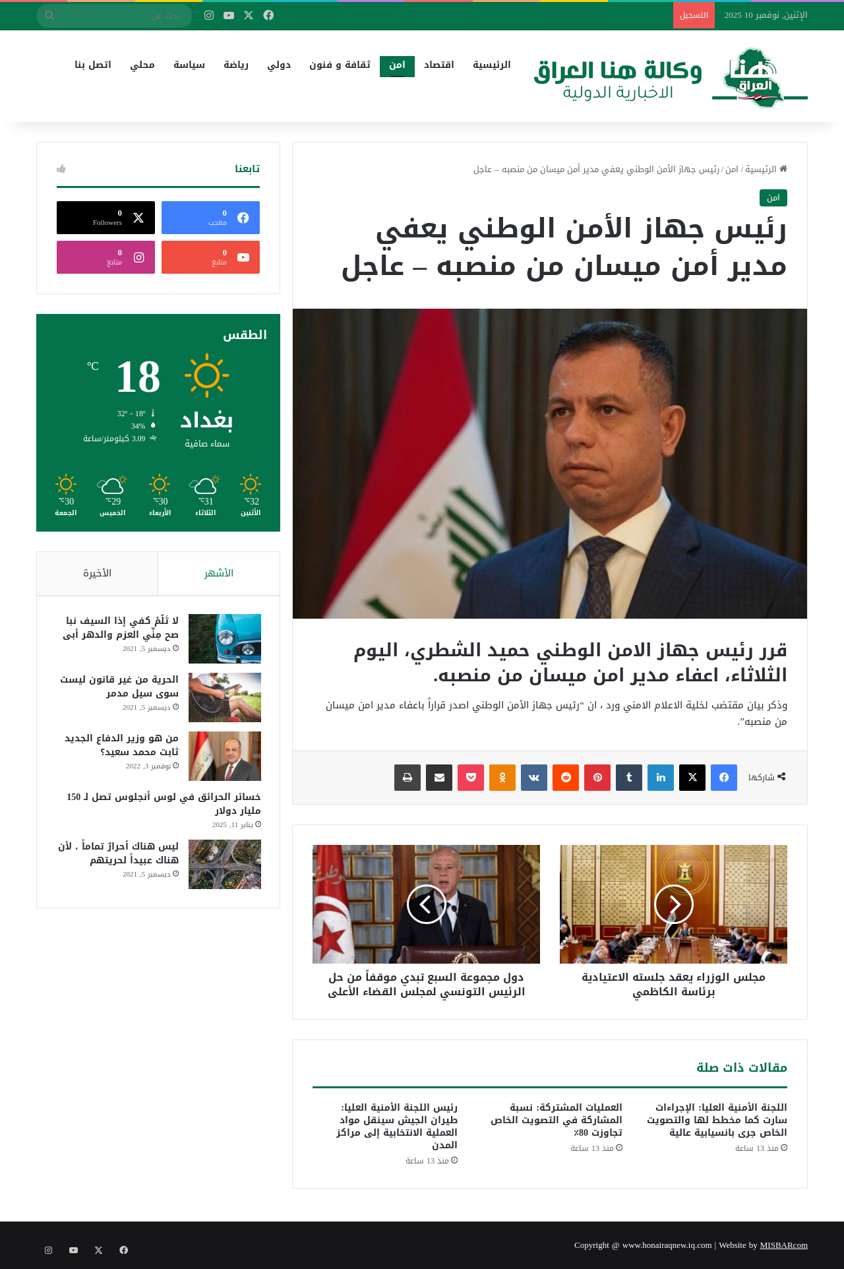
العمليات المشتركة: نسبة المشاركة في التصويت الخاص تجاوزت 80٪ (556, 1120)
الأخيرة (97, 573)
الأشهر (218, 573)
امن (397, 65)
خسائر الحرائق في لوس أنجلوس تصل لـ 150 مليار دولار (162, 806)
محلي (142, 65)
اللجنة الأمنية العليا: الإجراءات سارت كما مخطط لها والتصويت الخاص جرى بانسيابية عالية (717, 1120)
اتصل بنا (93, 65)
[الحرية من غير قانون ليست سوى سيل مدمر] (223, 699)
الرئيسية (492, 65)
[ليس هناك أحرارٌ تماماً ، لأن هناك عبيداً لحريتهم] (223, 866)
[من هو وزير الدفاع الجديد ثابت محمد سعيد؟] (223, 758)
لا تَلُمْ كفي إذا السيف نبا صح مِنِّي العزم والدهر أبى (119, 630)
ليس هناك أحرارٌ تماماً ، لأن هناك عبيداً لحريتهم (117, 855)
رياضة (236, 65)
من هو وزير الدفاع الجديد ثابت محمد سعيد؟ (120, 747)
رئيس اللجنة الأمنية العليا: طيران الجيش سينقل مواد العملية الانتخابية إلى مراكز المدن (397, 1126)
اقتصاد (439, 65)
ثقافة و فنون (340, 65)
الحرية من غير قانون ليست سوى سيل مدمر (118, 688)
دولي (279, 65)
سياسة (189, 65)
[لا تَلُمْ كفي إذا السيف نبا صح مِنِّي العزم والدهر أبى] (223, 640)
